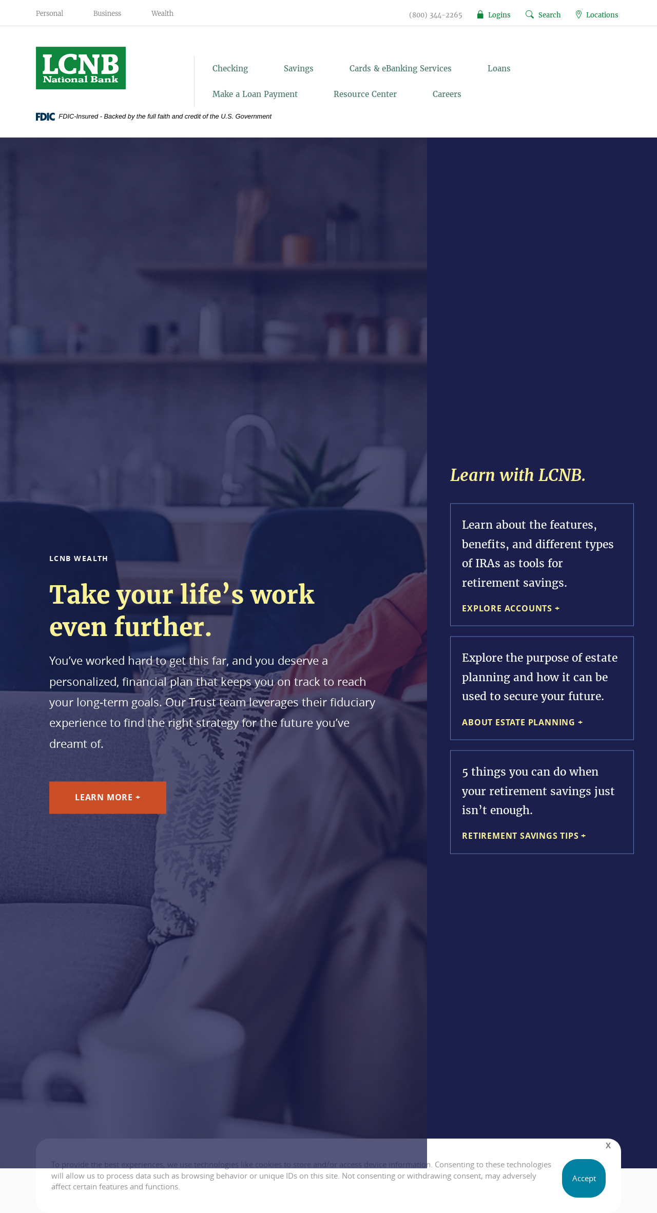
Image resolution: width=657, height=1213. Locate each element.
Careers (447, 94)
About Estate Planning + (522, 721)
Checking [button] (230, 68)
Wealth (162, 13)
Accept (584, 1178)
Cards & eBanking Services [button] (401, 68)
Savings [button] (299, 68)
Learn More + (108, 797)
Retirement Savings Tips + (524, 835)
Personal (49, 13)
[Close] (608, 1145)
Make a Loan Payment (255, 94)
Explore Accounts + (510, 608)
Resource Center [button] (365, 94)
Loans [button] (499, 68)
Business (107, 13)
